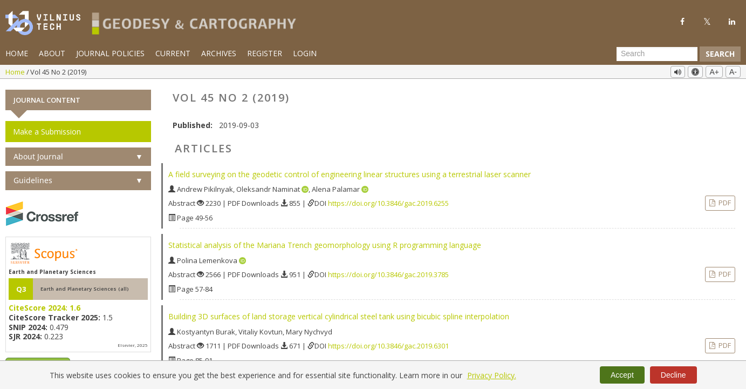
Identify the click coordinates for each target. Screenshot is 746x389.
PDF (724, 202)
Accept (622, 375)
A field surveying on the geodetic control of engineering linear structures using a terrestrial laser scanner (349, 174)
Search (720, 54)
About (52, 53)
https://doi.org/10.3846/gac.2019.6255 (388, 203)
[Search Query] (657, 54)
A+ (714, 72)
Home (16, 53)
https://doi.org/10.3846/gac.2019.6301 (388, 346)
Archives (218, 53)
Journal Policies (110, 53)
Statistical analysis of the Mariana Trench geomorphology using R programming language (324, 245)
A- (733, 72)
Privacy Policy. (491, 375)
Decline (673, 375)
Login (305, 53)
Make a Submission (47, 131)
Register (264, 53)
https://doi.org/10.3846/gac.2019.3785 (388, 274)
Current (172, 53)
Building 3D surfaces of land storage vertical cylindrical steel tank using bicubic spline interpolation (338, 316)
